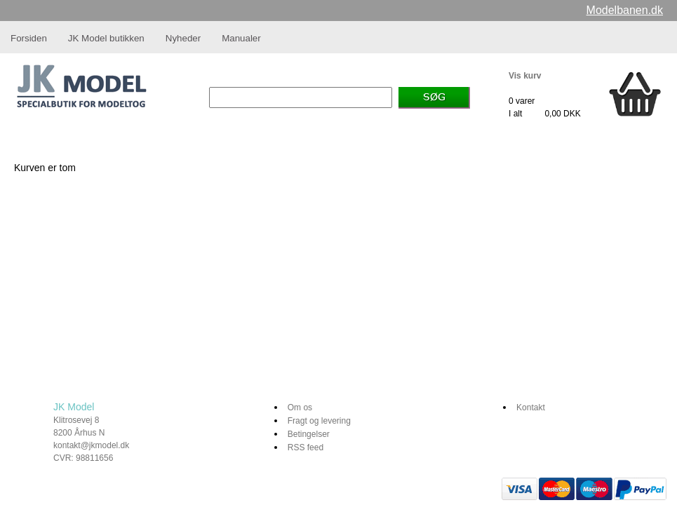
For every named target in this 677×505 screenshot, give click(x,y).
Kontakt (530, 407)
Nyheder (183, 38)
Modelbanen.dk (624, 10)
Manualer (241, 38)
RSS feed (305, 447)
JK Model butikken (106, 38)
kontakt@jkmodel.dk (91, 445)
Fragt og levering (319, 421)
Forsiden (29, 38)
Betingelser (309, 434)
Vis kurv (525, 76)
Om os (300, 407)
